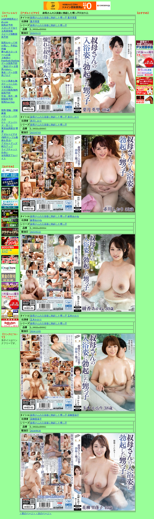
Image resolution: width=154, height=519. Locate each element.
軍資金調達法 (8, 128)
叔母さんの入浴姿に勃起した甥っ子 (48, 25)
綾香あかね (36, 220)
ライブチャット (9, 149)
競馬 (3, 110)
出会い (4, 152)
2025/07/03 (35, 132)
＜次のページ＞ (44, 513)
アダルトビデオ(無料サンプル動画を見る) (9, 137)
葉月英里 (34, 21)
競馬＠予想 (7, 25)
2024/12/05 (35, 331)
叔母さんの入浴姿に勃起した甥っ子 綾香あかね (54, 216)
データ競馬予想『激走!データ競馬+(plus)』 (9, 66)
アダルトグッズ (9, 143)
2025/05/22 (35, 232)
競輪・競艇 (12, 110)
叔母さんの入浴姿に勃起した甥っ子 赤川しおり (54, 117)
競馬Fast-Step (7, 102)
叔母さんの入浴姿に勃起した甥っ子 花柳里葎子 (54, 415)
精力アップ (7, 146)
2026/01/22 (35, 33)
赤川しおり (36, 121)
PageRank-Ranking (10, 60)
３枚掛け (5, 58)
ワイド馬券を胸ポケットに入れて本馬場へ (9, 84)
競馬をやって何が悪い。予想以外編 (9, 45)
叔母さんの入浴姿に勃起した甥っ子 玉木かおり (54, 315)
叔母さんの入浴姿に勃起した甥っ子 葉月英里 (53, 17)
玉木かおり (36, 319)
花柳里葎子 (36, 419)
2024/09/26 (35, 431)
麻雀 (3, 113)
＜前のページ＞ (28, 513)
